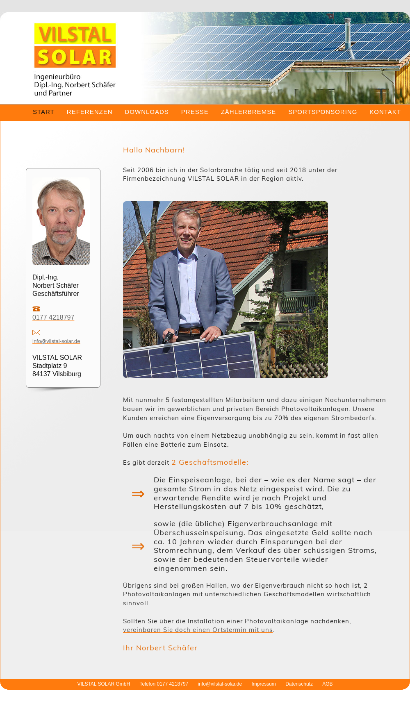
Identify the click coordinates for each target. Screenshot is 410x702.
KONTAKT (385, 111)
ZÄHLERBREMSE (248, 111)
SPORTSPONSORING (322, 111)
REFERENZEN (90, 111)
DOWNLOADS (147, 111)
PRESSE (195, 111)
